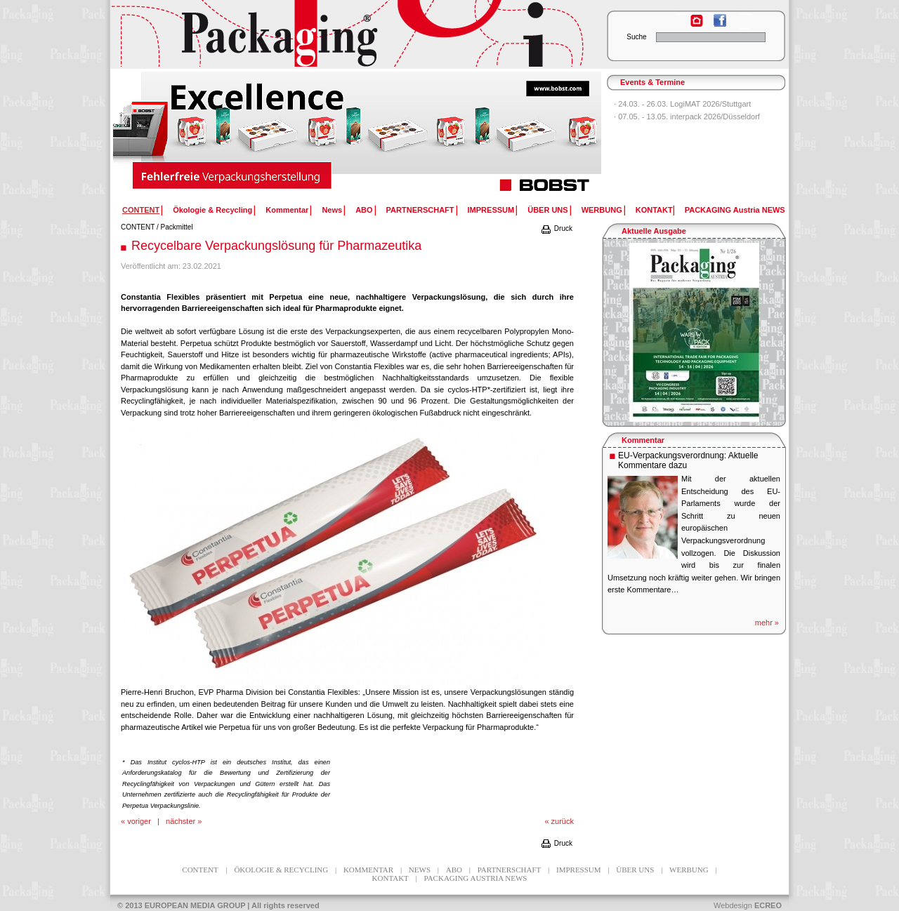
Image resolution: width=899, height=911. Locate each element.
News (332, 210)
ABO (363, 210)
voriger (139, 821)
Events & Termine (652, 82)
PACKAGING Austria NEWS (735, 210)
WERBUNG (602, 210)
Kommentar (286, 210)
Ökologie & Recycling (212, 210)
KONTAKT (654, 210)
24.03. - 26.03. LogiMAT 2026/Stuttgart (684, 104)
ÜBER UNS (547, 210)
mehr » (767, 622)
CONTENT (138, 227)
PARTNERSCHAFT (420, 210)
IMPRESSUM (491, 210)
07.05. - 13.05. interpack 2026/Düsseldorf (689, 116)
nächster (180, 821)
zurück (562, 821)
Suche (636, 37)
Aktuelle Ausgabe (654, 231)
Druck (556, 228)
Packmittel (177, 227)
